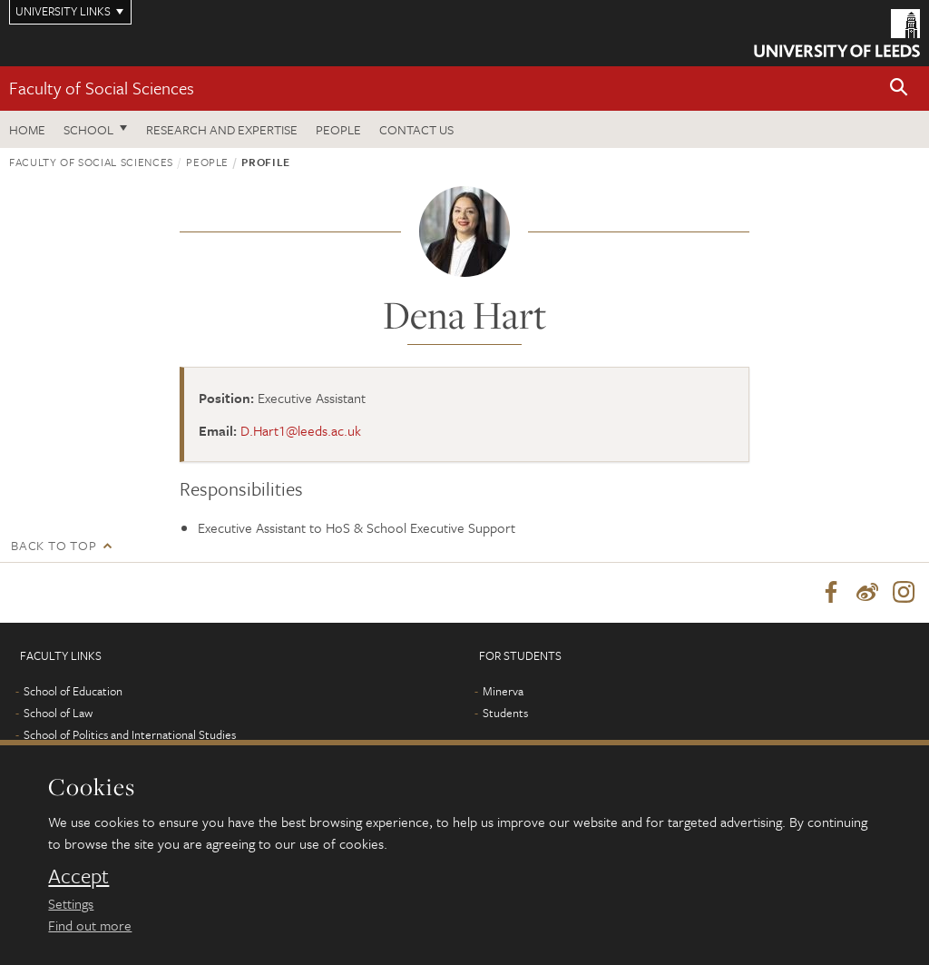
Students (505, 713)
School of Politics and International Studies (130, 734)
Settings (70, 903)
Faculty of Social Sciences (101, 87)
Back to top (53, 545)
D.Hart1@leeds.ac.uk (300, 430)
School (88, 129)
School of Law (58, 713)
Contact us (416, 129)
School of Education (73, 691)
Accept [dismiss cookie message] (78, 876)
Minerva (503, 691)
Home (27, 129)
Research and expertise (222, 129)
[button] (899, 88)
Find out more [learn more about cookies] (90, 925)
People (338, 129)
